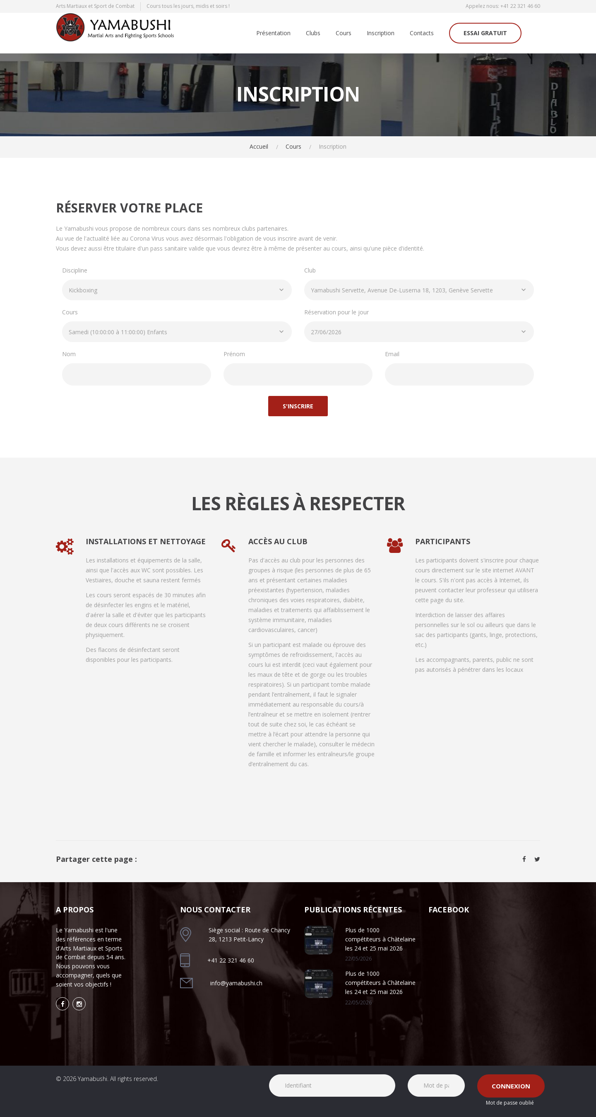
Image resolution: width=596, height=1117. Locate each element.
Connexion (511, 1086)
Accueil (259, 146)
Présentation (273, 33)
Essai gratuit (485, 33)
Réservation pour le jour (336, 312)
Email (392, 354)
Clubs (313, 33)
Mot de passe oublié (510, 1102)
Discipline (74, 270)
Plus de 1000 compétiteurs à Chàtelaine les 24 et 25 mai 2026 (380, 939)
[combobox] (177, 290)
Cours (343, 33)
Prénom (234, 354)
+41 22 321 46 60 (520, 6)
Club (310, 270)
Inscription (380, 33)
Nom (69, 354)
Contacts (422, 33)
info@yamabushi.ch (236, 983)
